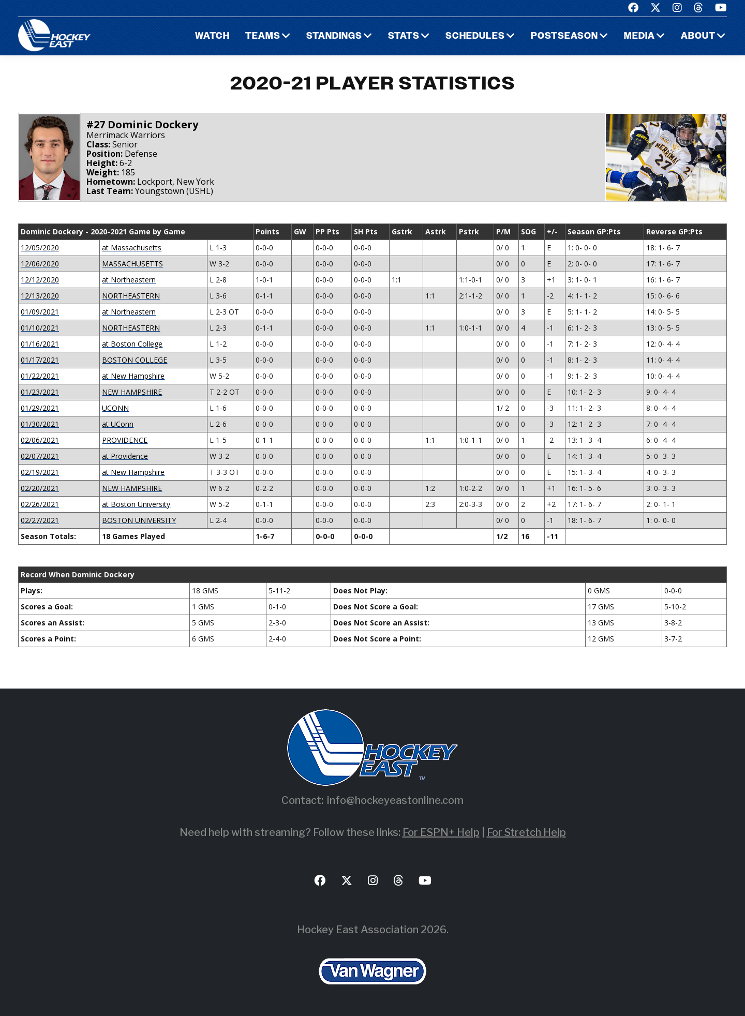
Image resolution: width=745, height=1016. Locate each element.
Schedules (474, 36)
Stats (403, 36)
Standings (334, 36)
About (698, 36)
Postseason (564, 36)
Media (639, 36)
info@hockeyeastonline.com (395, 800)
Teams (262, 36)
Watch (212, 36)
